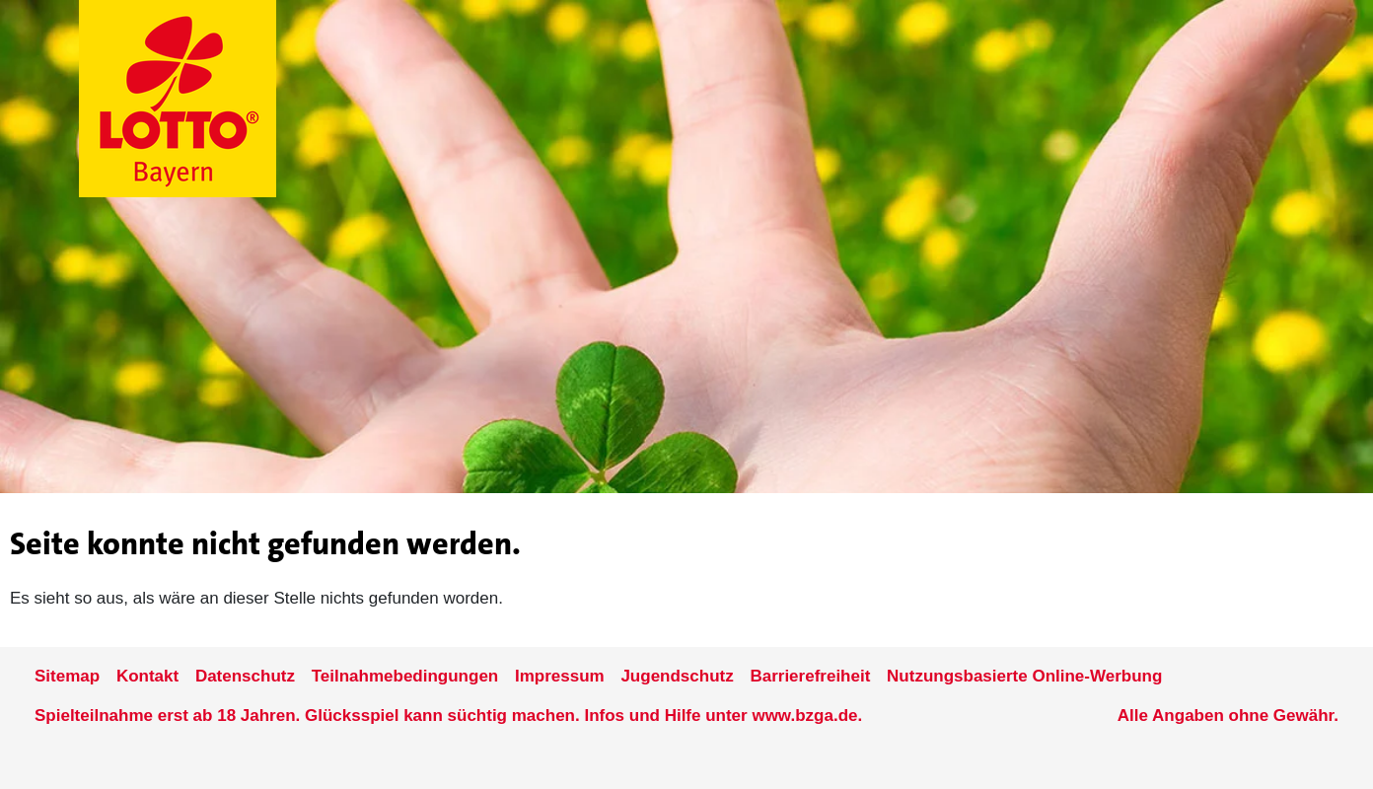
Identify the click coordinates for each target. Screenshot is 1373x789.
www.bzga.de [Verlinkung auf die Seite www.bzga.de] (804, 715)
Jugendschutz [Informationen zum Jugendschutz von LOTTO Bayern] (676, 676)
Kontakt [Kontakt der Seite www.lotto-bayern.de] (147, 676)
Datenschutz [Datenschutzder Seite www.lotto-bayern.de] (245, 676)
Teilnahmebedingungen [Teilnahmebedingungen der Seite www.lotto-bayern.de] (405, 676)
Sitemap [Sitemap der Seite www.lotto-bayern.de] (67, 676)
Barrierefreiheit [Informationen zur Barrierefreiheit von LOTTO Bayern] (810, 676)
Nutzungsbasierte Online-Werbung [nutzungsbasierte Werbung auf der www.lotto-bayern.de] (1024, 676)
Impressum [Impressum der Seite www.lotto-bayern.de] (560, 676)
